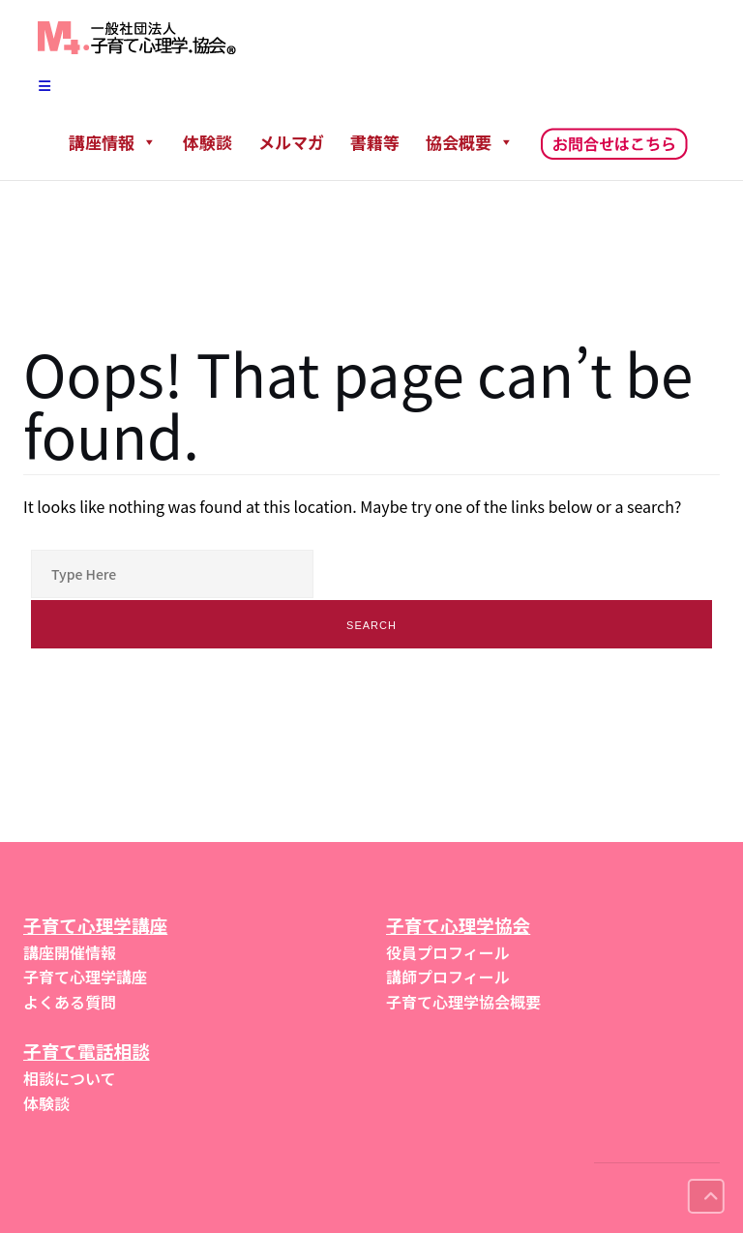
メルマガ (291, 142)
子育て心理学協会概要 (463, 1001)
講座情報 (113, 141)
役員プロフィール (448, 952)
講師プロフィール (448, 976)
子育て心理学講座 (85, 976)
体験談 (207, 142)
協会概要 (470, 141)
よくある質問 (69, 1001)
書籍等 (375, 142)
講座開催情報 (69, 952)
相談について (69, 1078)
